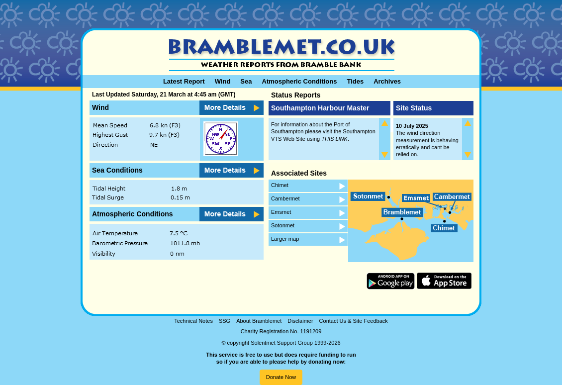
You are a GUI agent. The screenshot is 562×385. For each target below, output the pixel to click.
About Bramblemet (258, 321)
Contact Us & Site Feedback (353, 321)
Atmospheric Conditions (299, 81)
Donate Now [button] (281, 377)
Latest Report (184, 81)
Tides (355, 81)
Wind (223, 81)
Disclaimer (300, 321)
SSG (224, 321)
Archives (387, 81)
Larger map (285, 239)
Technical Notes (193, 321)
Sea (246, 81)
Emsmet (281, 212)
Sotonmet (282, 225)
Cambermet (285, 198)
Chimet (279, 185)
